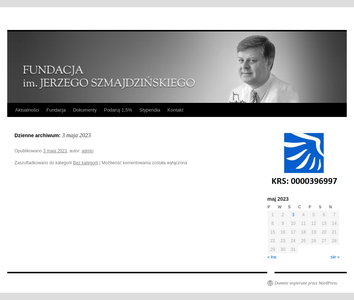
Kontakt (176, 110)
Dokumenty (85, 110)
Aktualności (27, 110)
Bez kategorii (85, 162)
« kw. (272, 257)
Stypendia (149, 110)
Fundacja (55, 110)
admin (88, 150)
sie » (335, 257)
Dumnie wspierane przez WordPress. (306, 283)
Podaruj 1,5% (118, 110)
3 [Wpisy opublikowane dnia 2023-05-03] (293, 214)
